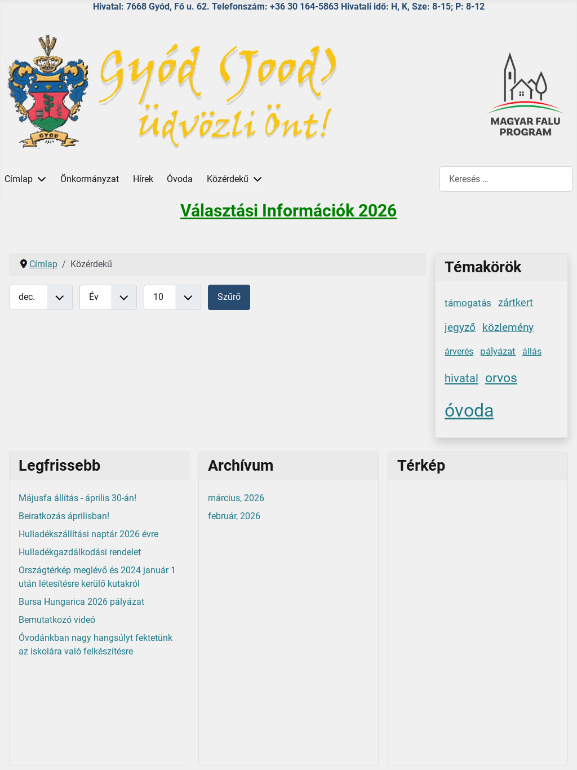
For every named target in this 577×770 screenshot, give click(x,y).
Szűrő (229, 296)
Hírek (143, 179)
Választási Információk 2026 (288, 210)
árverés (459, 351)
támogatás (468, 302)
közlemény (508, 327)
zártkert (515, 302)
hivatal (461, 378)
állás (532, 351)
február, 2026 (234, 516)
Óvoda (180, 179)
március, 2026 (236, 498)
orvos (501, 378)
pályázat (498, 351)
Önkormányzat (89, 179)
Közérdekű (227, 179)
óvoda (469, 410)
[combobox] (506, 179)
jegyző (460, 327)
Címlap (19, 179)
